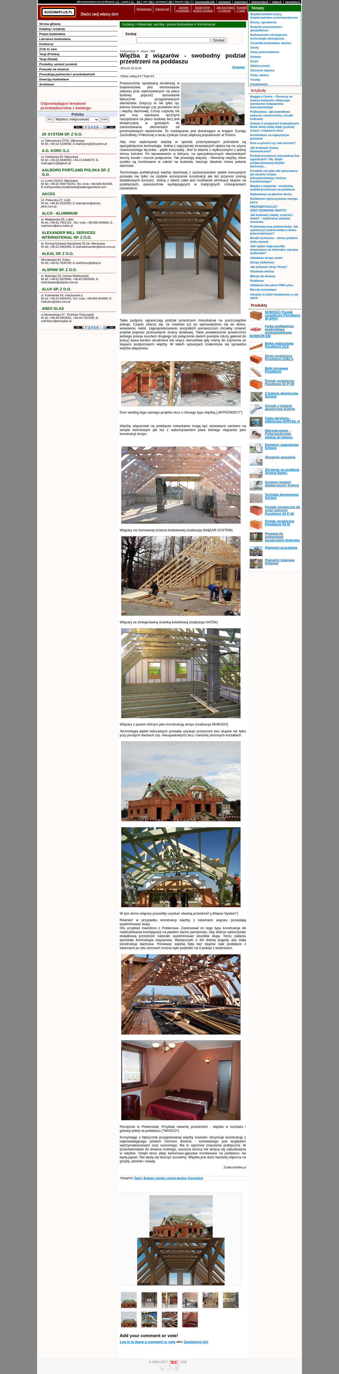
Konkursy (46, 44)
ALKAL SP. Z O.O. (58, 253)
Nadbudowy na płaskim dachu (271, 194)
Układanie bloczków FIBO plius (271, 285)
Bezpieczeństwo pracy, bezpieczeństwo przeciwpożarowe (274, 15)
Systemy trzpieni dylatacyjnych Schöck (282, 483)
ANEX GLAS (53, 308)
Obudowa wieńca (262, 271)
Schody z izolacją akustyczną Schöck (280, 407)
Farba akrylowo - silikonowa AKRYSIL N (282, 419)
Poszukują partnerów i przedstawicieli (67, 74)
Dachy (138, 1178)
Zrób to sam (48, 49)
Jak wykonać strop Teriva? (268, 266)
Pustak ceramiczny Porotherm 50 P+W (279, 382)
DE (170, 2)
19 (105, 127)
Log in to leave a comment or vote (147, 1342)
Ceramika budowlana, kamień (270, 43)
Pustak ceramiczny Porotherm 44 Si (279, 522)
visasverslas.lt (259, 2)
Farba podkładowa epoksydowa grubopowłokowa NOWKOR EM (271, 331)
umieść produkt (203, 10)
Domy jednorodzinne (264, 52)
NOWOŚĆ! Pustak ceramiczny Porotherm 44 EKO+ (282, 315)
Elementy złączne (262, 70)
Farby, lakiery (259, 75)
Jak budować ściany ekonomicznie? (264, 149)
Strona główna (50, 23)
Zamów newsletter (182, 9)
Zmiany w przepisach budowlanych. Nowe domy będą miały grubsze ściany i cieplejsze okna (275, 127)
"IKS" (174, 1362)
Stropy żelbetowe (262, 262)
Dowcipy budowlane (54, 79)
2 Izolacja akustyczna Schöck (281, 395)
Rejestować (144, 9)
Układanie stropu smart (266, 257)
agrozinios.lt (292, 2)
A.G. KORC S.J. (56, 151)
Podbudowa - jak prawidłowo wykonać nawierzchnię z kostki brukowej (271, 115)
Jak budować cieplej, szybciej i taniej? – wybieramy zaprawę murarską (271, 218)
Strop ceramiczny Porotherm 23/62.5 (279, 357)
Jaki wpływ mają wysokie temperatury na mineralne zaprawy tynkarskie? (274, 250)
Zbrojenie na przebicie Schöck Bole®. (282, 471)
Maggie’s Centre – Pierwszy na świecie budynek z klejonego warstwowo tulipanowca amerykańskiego (271, 102)
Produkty (259, 305)
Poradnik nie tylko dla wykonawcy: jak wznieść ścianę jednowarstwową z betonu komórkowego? (274, 176)
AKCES (48, 194)
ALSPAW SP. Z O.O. (59, 270)
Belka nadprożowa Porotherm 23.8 (279, 345)
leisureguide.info (205, 2)
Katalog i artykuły (52, 29)
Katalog (128, 24)
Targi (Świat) (48, 59)
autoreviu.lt (241, 2)
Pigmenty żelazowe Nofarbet (280, 561)
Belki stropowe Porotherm (276, 370)
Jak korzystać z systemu (225, 9)
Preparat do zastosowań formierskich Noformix (282, 537)
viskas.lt (277, 2)
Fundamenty (259, 84)
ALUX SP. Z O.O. (56, 289)
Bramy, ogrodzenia (263, 22)
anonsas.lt (224, 2)
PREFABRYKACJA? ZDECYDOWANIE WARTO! (268, 208)
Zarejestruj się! (196, 1342)
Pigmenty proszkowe (281, 548)
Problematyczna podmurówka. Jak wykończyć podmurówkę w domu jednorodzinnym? (274, 230)
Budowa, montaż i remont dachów (165, 1178)
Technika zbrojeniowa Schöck (281, 496)
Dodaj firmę (202, 7)
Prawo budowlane (52, 34)
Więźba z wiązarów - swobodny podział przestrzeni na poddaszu (272, 187)
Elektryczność (260, 65)
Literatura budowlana (54, 39)
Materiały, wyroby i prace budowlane (165, 24)
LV (132, 2)
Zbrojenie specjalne (280, 457)
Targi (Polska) (49, 54)
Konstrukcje (206, 24)
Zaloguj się (162, 9)
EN (151, 2)
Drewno (255, 56)
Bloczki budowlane (263, 289)
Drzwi (254, 61)
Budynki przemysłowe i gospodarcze (266, 28)
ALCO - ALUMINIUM (59, 213)
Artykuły (258, 90)
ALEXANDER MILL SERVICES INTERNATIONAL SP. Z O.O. (68, 235)
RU (138, 2)
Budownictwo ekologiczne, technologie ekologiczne (269, 36)
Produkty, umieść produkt (58, 64)
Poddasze (257, 280)
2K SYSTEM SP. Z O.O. (62, 134)
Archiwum (46, 84)
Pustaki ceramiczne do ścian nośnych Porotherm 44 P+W (282, 510)
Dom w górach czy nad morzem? (273, 143)
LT (117, 2)
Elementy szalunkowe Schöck (282, 446)
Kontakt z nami (242, 9)
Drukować (238, 67)
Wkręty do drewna (262, 276)
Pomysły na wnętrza (54, 69)
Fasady (255, 79)
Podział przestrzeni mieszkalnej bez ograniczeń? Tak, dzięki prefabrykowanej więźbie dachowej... (275, 161)
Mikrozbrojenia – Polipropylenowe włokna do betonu (279, 434)
